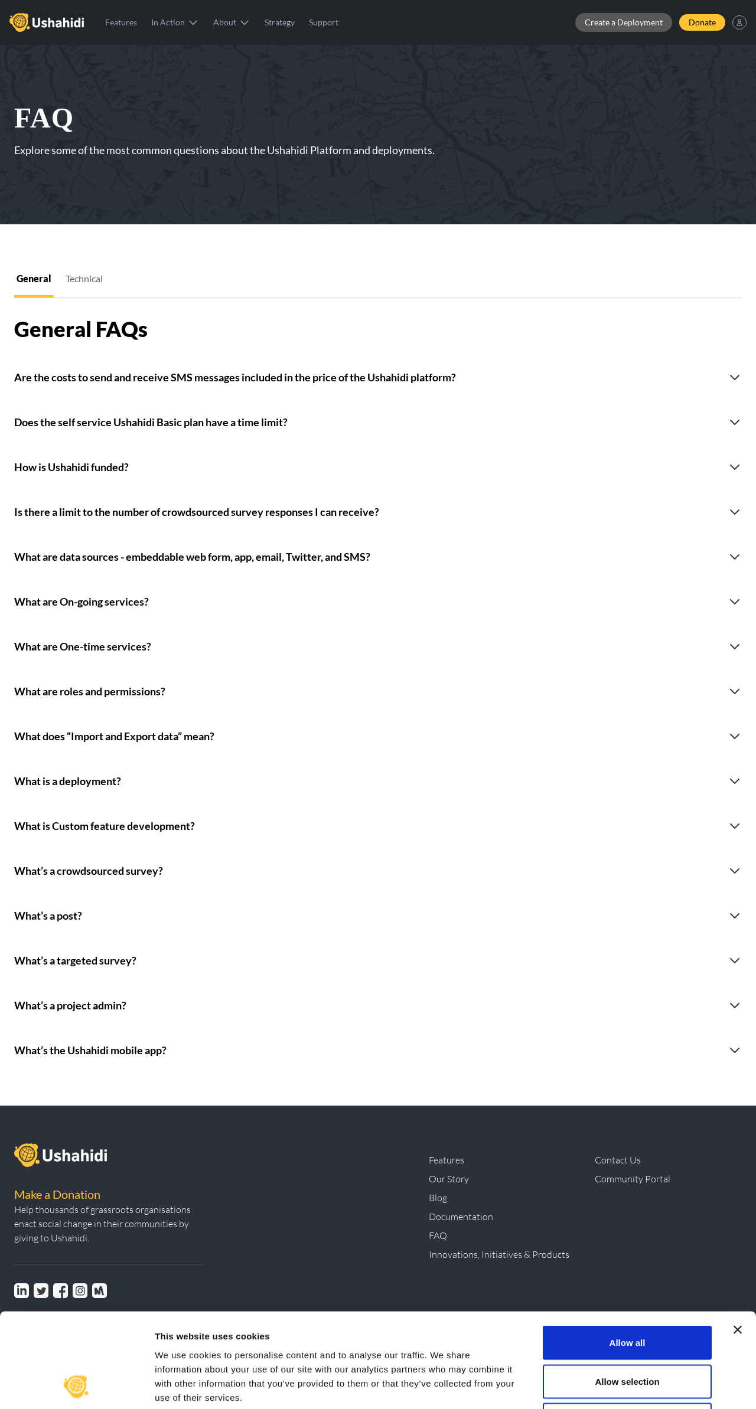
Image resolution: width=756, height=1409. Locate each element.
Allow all (628, 1254)
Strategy (280, 22)
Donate (702, 22)
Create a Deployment (624, 22)
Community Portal (632, 1179)
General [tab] (34, 278)
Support (323, 22)
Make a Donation (57, 1194)
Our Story (449, 1179)
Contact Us (618, 1160)
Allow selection (627, 1293)
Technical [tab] (84, 278)
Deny (627, 1331)
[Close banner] (738, 1241)
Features (121, 22)
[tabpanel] (378, 683)
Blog (438, 1198)
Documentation (461, 1216)
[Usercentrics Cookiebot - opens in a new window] (76, 1386)
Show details (619, 1386)
